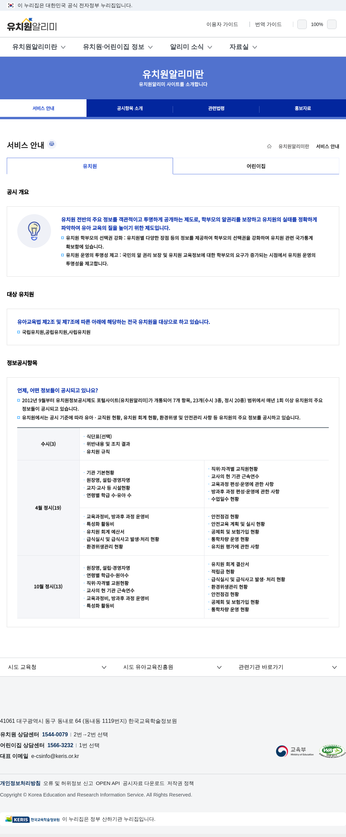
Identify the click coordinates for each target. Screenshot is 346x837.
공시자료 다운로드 (152, 786)
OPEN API (114, 786)
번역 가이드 (271, 24)
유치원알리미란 (34, 46)
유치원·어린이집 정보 (113, 46)
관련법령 (216, 109)
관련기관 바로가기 (261, 669)
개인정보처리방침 (21, 786)
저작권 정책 (191, 786)
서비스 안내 (43, 109)
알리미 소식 (187, 46)
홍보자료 (302, 109)
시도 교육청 (22, 669)
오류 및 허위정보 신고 (72, 786)
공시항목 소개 (130, 109)
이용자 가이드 (225, 24)
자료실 (239, 46)
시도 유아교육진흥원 (148, 669)
